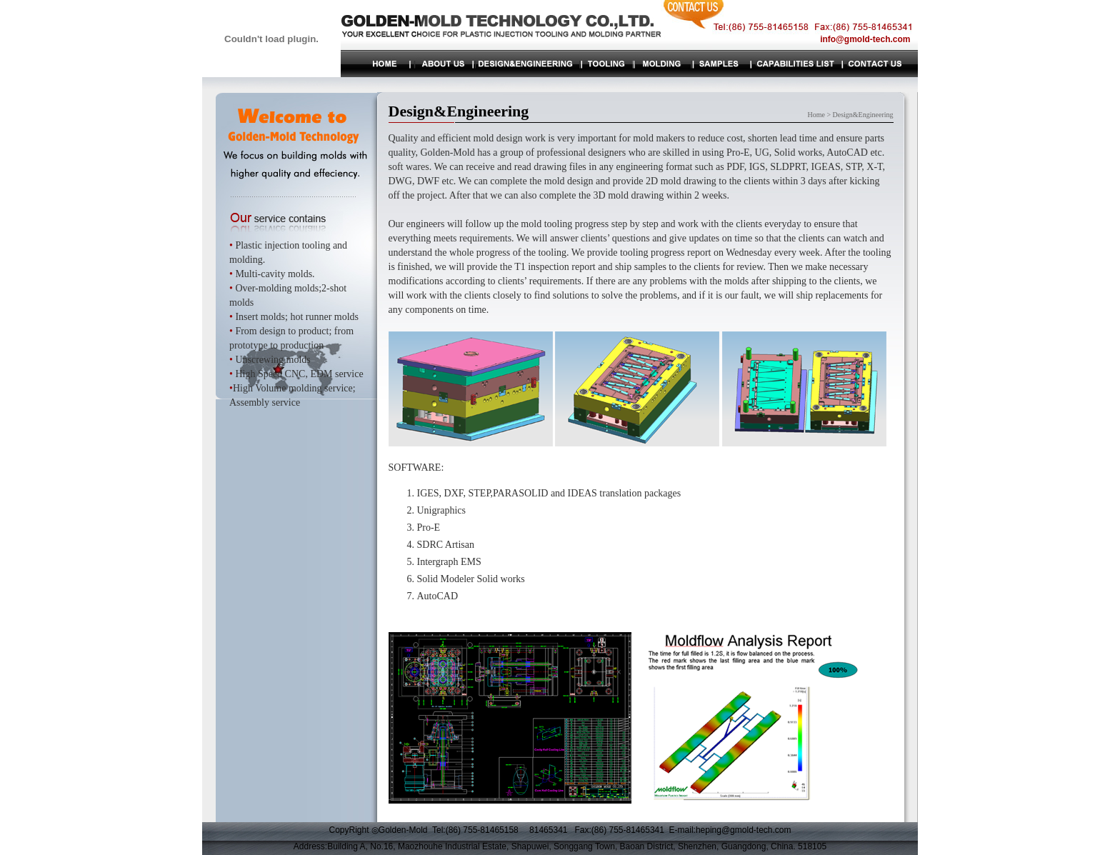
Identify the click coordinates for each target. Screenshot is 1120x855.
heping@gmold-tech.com (743, 830)
